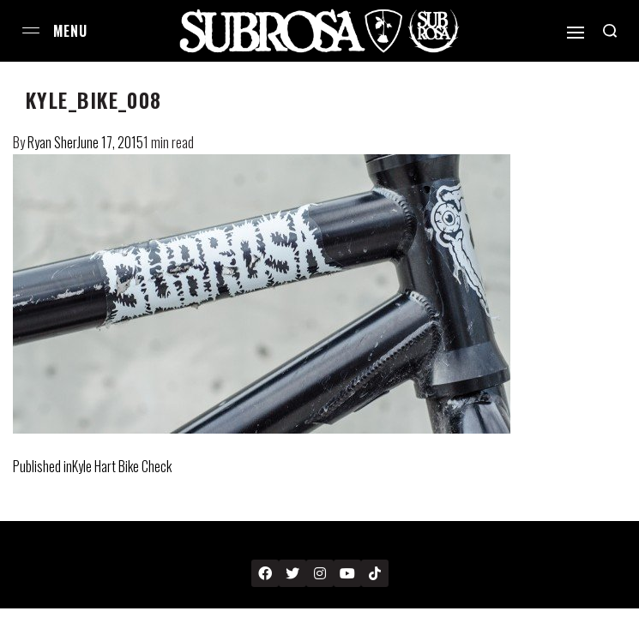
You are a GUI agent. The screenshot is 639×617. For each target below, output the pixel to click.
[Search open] (610, 31)
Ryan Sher (52, 142)
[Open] (575, 32)
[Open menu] (30, 30)
